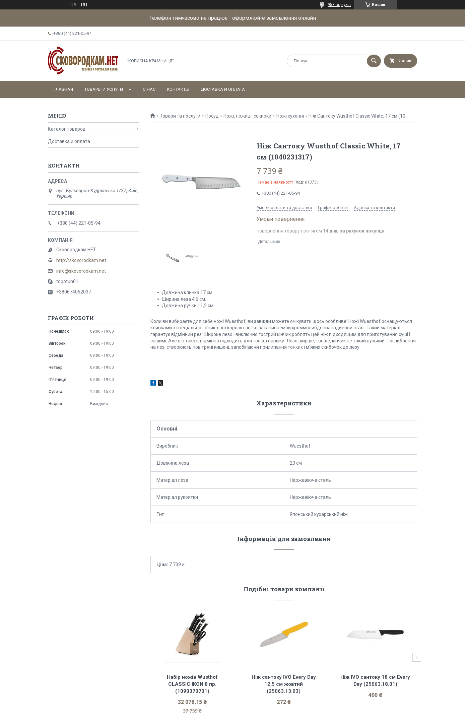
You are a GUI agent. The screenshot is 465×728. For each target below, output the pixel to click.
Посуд (212, 116)
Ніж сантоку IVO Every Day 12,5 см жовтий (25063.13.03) (284, 684)
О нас (149, 89)
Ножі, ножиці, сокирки (247, 116)
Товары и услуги (103, 89)
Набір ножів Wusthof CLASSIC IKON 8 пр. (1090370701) (193, 684)
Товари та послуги (180, 116)
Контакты (178, 89)
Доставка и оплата (223, 89)
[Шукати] (374, 61)
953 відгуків (339, 4)
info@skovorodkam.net (81, 271)
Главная (63, 89)
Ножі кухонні (290, 116)
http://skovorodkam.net (81, 260)
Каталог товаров (66, 129)
